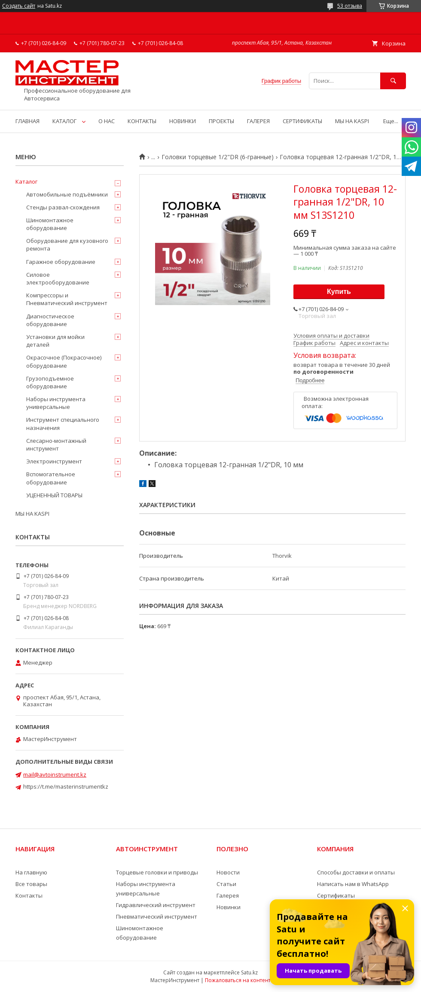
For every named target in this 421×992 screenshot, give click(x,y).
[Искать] (393, 81)
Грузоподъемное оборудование (50, 382)
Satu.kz (249, 972)
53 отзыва (349, 5)
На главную (31, 872)
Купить (339, 291)
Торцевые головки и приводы (157, 872)
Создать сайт (18, 6)
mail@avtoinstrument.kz (54, 774)
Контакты (29, 895)
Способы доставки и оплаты (356, 872)
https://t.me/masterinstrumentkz (65, 786)
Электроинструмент (54, 461)
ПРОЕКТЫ (221, 121)
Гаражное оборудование (60, 262)
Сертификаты (336, 895)
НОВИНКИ (182, 121)
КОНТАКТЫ (142, 121)
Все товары (31, 884)
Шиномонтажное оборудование (49, 224)
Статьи (226, 884)
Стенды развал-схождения (63, 207)
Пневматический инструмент (156, 916)
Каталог (26, 181)
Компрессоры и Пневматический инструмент (66, 299)
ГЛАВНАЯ (27, 121)
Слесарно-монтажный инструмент (56, 444)
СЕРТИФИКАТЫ (302, 121)
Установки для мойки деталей (55, 340)
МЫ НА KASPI (352, 121)
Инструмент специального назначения (62, 423)
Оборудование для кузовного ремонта (67, 244)
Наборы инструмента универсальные (55, 403)
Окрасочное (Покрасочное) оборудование (63, 361)
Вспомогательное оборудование (50, 478)
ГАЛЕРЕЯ (258, 121)
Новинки (229, 907)
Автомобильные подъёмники (67, 194)
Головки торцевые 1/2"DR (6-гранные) (218, 157)
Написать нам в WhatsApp (353, 884)
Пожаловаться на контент (238, 980)
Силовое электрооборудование (57, 278)
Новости (228, 872)
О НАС (106, 121)
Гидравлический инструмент (155, 905)
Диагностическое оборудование (50, 320)
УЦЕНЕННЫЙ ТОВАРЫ (54, 495)
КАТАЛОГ (64, 121)
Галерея (228, 895)
